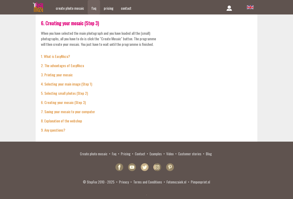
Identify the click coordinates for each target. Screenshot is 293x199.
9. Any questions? (53, 130)
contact (126, 8)
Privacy (124, 182)
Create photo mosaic (93, 153)
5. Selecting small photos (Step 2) (64, 93)
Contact (140, 153)
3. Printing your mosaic (57, 74)
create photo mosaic (70, 8)
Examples (156, 153)
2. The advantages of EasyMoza (62, 65)
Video (170, 153)
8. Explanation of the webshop (61, 120)
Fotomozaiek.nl (176, 182)
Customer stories (189, 153)
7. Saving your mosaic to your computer (68, 111)
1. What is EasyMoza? (55, 56)
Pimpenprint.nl (200, 182)
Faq (114, 153)
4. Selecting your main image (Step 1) (66, 84)
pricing (109, 8)
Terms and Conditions (147, 182)
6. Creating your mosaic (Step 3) (63, 102)
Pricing (125, 153)
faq (93, 8)
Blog (209, 153)
